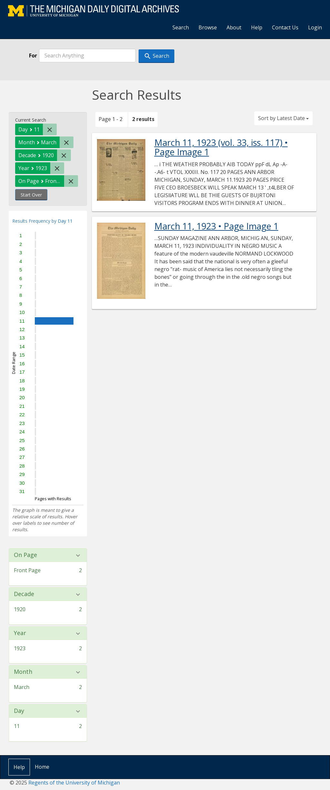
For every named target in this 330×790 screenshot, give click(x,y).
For (33, 55)
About (234, 27)
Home (42, 766)
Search (180, 27)
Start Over (31, 195)
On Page (25, 555)
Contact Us (285, 27)
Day (19, 711)
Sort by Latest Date (283, 118)
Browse (208, 27)
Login (315, 27)
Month (23, 672)
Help (256, 27)
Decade (24, 594)
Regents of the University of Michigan (74, 782)
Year (20, 633)
